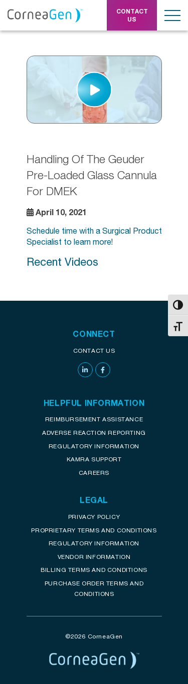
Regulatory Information (94, 446)
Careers (94, 472)
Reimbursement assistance (94, 419)
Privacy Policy (94, 516)
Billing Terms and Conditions (94, 569)
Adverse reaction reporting (94, 432)
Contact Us (94, 350)
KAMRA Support (94, 459)
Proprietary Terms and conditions (93, 530)
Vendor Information (94, 556)
